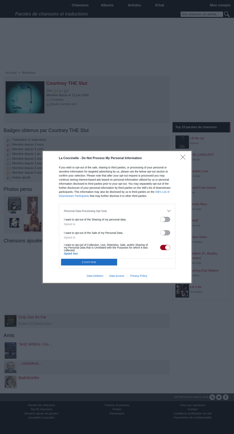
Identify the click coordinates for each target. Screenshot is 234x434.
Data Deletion (95, 275)
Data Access (116, 275)
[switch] (165, 219)
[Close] (184, 158)
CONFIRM (89, 262)
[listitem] (117, 211)
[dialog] (117, 217)
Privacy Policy (138, 275)
